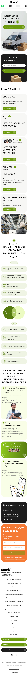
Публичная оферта (14, 669)
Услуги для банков (14, 612)
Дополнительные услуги (14, 598)
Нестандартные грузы (14, 605)
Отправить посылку (14, 579)
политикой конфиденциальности (15, 559)
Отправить (14, 553)
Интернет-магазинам (14, 590)
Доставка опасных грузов (14, 609)
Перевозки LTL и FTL (14, 583)
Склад (14, 587)
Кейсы (14, 624)
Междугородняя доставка (14, 602)
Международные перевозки (14, 594)
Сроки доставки (14, 616)
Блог (14, 627)
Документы (14, 635)
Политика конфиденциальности (14, 665)
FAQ (14, 631)
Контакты (14, 620)
